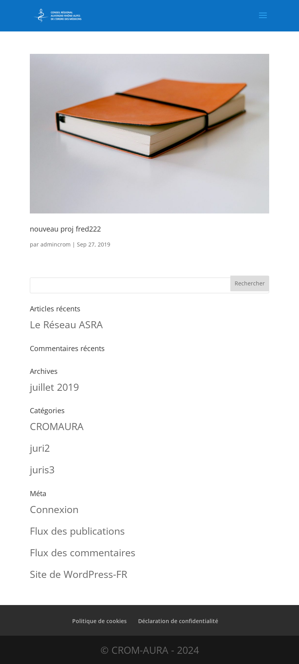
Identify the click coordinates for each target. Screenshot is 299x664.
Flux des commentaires (82, 552)
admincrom (55, 244)
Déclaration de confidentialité (178, 621)
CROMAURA (57, 426)
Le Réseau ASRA (66, 324)
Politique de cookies (99, 621)
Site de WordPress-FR (78, 574)
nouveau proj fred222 (65, 229)
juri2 (40, 447)
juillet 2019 (54, 387)
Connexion (54, 509)
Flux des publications (77, 530)
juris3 (42, 469)
